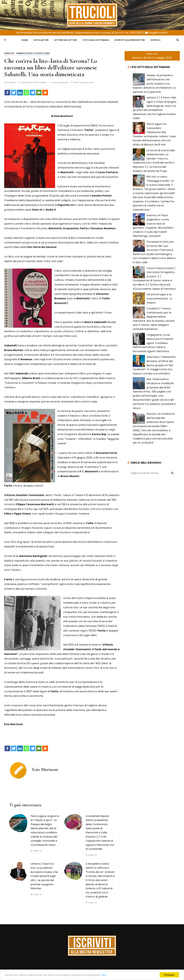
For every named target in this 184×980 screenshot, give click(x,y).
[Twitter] (13, 92)
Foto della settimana (96, 40)
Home (25, 40)
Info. (104, 975)
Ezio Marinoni (61, 82)
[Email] (39, 92)
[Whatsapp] (26, 92)
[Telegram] (32, 92)
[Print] (45, 92)
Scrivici (155, 40)
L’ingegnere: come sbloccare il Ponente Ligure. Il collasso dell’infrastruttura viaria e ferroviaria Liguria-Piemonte (153, 343)
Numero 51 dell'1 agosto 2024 (33, 53)
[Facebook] (7, 92)
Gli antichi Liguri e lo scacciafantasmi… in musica (159, 298)
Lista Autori (41, 40)
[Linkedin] (20, 92)
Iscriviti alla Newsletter (129, 40)
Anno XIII (9, 53)
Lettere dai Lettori (65, 40)
